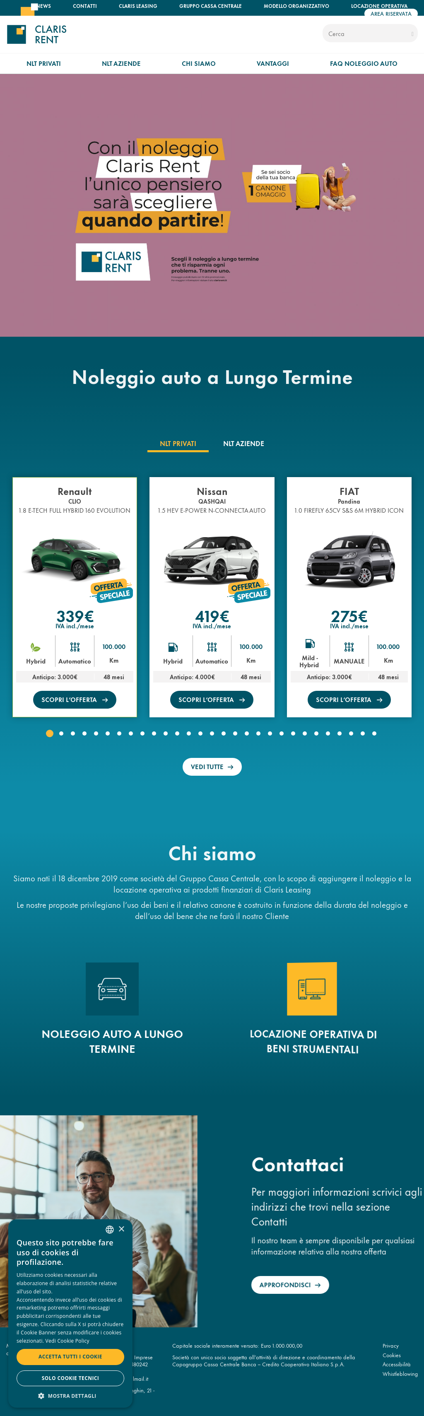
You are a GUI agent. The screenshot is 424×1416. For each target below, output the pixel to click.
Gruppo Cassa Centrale (210, 5)
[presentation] (178, 443)
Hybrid (36, 661)
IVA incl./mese (74, 625)
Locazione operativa (379, 5)
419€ (212, 615)
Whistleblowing (400, 1373)
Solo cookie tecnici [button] (70, 1378)
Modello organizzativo (296, 5)
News (43, 5)
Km (113, 660)
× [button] (121, 1229)
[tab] (178, 443)
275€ (349, 615)
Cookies (392, 1355)
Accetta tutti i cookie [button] (70, 1356)
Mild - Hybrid (309, 661)
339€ (75, 615)
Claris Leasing (138, 5)
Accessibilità (397, 1364)
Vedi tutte (207, 766)
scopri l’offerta (69, 699)
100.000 (114, 646)
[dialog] (70, 1313)
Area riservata (391, 13)
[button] (49, 733)
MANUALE (349, 661)
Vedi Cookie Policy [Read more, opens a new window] (67, 1340)
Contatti (85, 5)
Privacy (391, 1345)
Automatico (74, 661)
